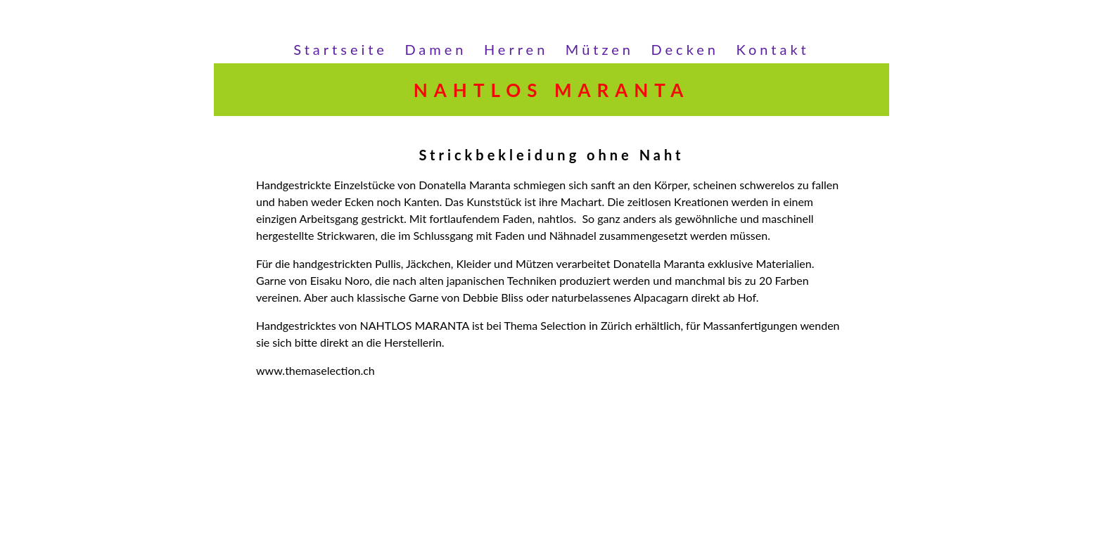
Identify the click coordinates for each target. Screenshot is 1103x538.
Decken (685, 49)
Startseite (340, 49)
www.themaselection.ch (315, 370)
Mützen (600, 49)
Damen (435, 49)
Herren (516, 49)
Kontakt (772, 49)
